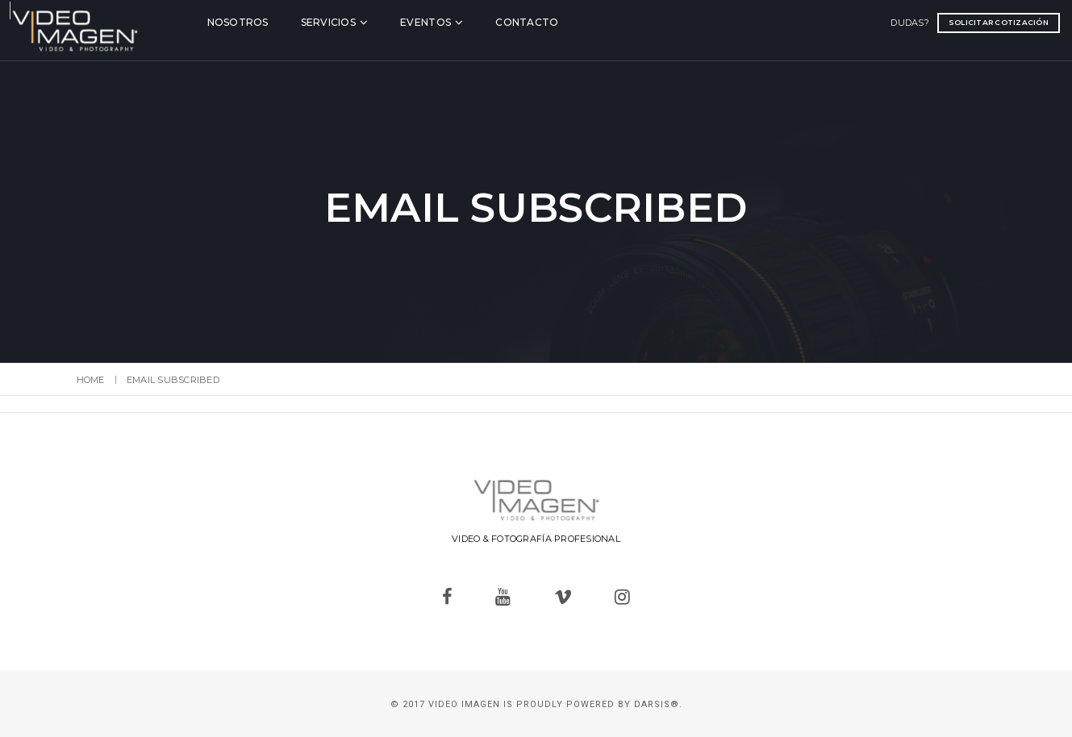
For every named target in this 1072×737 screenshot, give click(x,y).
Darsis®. (658, 704)
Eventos (468, 21)
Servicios (371, 21)
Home (91, 379)
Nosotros (280, 21)
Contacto (569, 21)
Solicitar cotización (934, 21)
